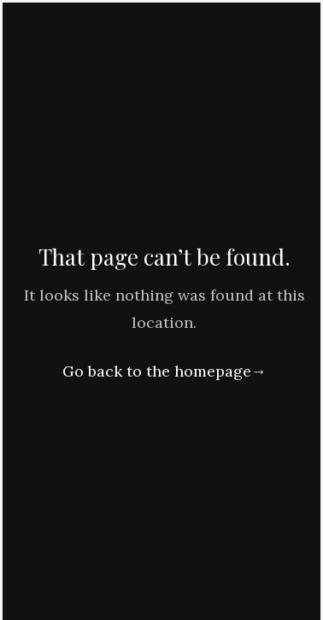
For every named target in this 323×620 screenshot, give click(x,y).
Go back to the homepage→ (164, 371)
